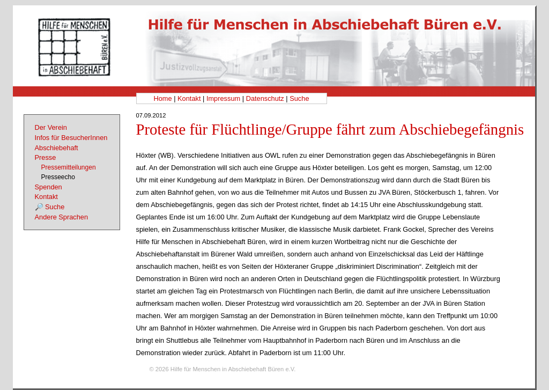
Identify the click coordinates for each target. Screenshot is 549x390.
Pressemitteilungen (68, 167)
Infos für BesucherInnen (71, 138)
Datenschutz (265, 98)
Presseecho (58, 177)
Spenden (48, 187)
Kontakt (189, 98)
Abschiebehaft (56, 148)
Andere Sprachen (61, 217)
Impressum (223, 98)
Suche (299, 98)
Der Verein (51, 127)
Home (162, 98)
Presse (45, 157)
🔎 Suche (50, 207)
